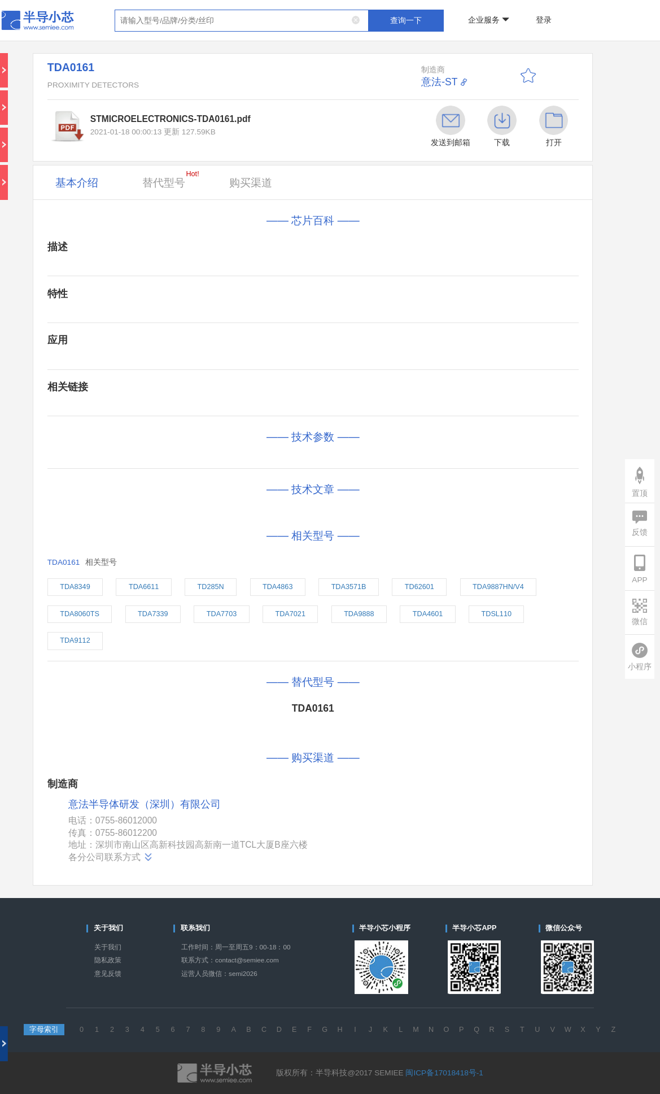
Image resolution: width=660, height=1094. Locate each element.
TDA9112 (75, 640)
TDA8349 (75, 587)
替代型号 (170, 179)
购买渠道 (250, 182)
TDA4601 (428, 614)
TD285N (211, 587)
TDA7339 (153, 614)
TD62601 (419, 587)
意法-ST (439, 82)
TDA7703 (222, 614)
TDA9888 (359, 614)
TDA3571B (348, 587)
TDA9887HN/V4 (498, 587)
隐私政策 (107, 960)
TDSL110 (497, 614)
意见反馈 (107, 973)
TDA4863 (277, 587)
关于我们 (107, 947)
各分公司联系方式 (110, 857)
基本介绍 (76, 182)
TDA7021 (290, 614)
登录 (544, 20)
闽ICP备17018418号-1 (444, 1073)
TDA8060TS (79, 614)
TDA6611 (144, 587)
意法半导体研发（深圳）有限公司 (144, 804)
